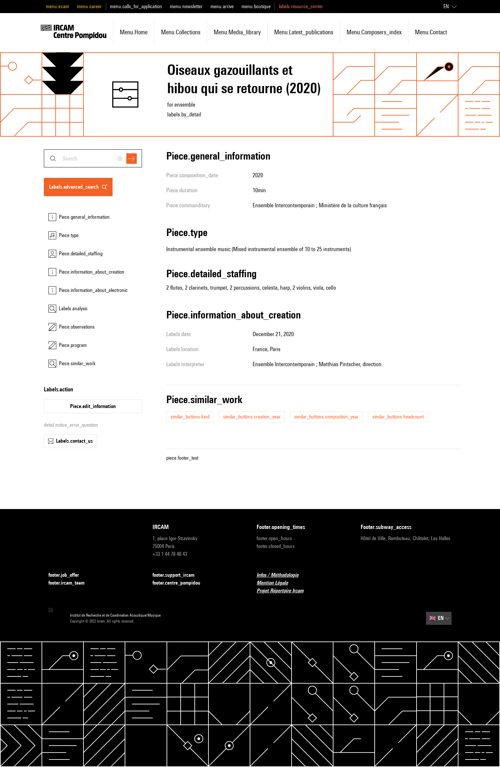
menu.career (89, 6)
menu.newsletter (186, 6)
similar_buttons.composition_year (326, 417)
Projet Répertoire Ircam (284, 591)
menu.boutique (256, 6)
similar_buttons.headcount (398, 417)
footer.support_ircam (177, 575)
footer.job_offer (67, 575)
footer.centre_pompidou (180, 583)
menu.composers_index (374, 32)
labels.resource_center (301, 6)
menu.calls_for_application (136, 6)
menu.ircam (57, 6)
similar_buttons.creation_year (251, 417)
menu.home (134, 32)
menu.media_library (237, 32)
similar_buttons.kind (189, 417)
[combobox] (93, 158)
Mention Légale (276, 583)
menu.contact (431, 32)
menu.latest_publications (303, 32)
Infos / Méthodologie (281, 575)
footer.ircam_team (70, 583)
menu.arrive (222, 6)
